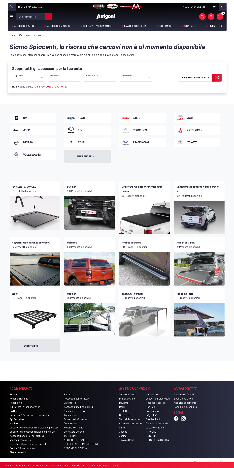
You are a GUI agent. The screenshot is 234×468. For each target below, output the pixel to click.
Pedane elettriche (73, 427)
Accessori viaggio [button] (58, 26)
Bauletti (68, 394)
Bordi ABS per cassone (22, 448)
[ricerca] (28, 78)
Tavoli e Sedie (126, 439)
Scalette (123, 410)
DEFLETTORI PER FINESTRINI (81, 444)
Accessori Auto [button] (24, 26)
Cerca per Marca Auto (97, 26)
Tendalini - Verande (129, 419)
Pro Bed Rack (153, 419)
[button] (202, 16)
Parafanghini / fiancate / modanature (30, 415)
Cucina (123, 435)
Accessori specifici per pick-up (27, 435)
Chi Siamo (165, 26)
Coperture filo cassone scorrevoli (28, 444)
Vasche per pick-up (20, 439)
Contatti (190, 26)
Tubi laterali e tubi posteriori (25, 406)
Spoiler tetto (17, 419)
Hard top (14, 423)
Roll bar (14, 410)
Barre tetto (70, 402)
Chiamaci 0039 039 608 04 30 (51, 86)
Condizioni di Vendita (185, 406)
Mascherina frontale (75, 410)
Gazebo (123, 431)
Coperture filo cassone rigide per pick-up (32, 431)
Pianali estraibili (18, 452)
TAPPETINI (70, 435)
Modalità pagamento (185, 402)
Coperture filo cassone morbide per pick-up (34, 427)
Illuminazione (71, 415)
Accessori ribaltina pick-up (79, 406)
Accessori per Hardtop (76, 398)
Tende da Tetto (127, 394)
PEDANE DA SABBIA (75, 448)
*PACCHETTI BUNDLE (76, 439)
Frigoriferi (151, 415)
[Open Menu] (12, 17)
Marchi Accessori (135, 26)
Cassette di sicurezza (76, 419)
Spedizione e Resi (184, 398)
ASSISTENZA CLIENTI (194, 6)
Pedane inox (16, 402)
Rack (122, 406)
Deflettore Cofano (74, 431)
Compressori (71, 423)
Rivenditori (215, 26)
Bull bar (14, 394)
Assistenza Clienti (184, 394)
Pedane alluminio (19, 398)
